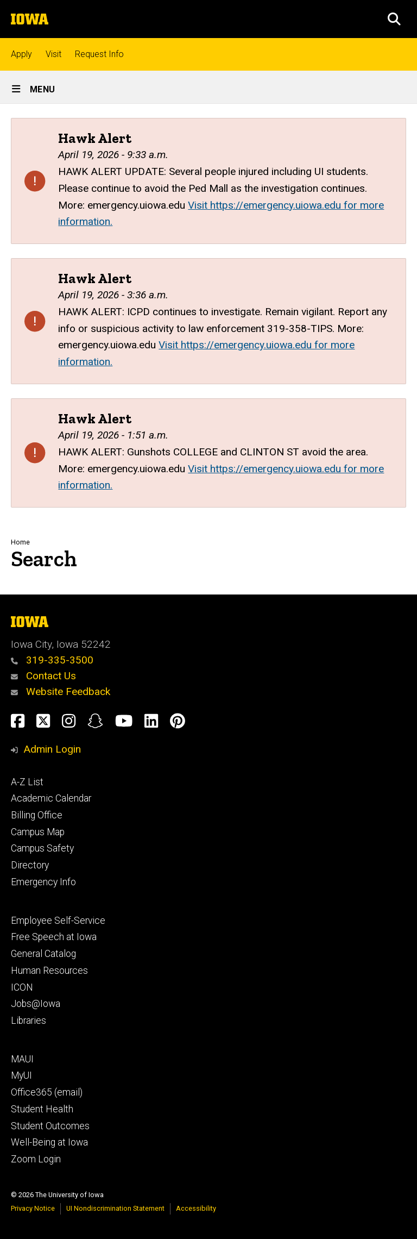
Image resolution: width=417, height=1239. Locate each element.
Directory (30, 865)
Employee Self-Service (58, 920)
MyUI (21, 1075)
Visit (53, 54)
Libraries (28, 1020)
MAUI (22, 1059)
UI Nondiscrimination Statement (115, 1208)
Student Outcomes (50, 1126)
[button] (394, 19)
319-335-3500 (52, 660)
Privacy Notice (33, 1208)
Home (20, 542)
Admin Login (52, 749)
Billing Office (36, 815)
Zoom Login (36, 1159)
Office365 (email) (47, 1092)
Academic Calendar (51, 798)
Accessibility (196, 1208)
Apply (21, 54)
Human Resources (49, 970)
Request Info (99, 54)
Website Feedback (60, 691)
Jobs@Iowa (35, 1003)
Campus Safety (42, 848)
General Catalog (43, 953)
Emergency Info (43, 882)
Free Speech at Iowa (54, 936)
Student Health (42, 1109)
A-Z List (27, 782)
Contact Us (43, 675)
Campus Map (38, 832)
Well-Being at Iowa (49, 1142)
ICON (22, 987)
